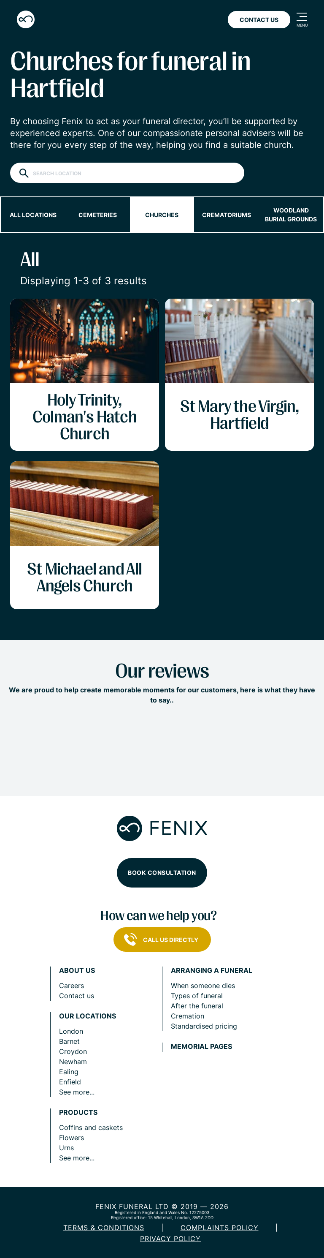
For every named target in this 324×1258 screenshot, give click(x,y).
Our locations (87, 1016)
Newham (73, 1061)
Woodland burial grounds (291, 215)
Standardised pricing (204, 1026)
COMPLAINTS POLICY (220, 1227)
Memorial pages (201, 1047)
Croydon (73, 1051)
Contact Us (259, 19)
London (71, 1031)
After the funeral (197, 1006)
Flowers (71, 1137)
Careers (71, 985)
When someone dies (203, 985)
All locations (33, 214)
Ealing (68, 1071)
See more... (76, 1092)
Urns (66, 1148)
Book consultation (162, 872)
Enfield (70, 1082)
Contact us (76, 995)
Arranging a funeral (211, 971)
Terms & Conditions (103, 1227)
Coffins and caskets (91, 1127)
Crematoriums (226, 214)
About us (77, 971)
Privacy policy (170, 1238)
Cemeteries (97, 214)
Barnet (69, 1041)
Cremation (187, 1016)
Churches (161, 214)
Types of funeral (197, 995)
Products (78, 1112)
